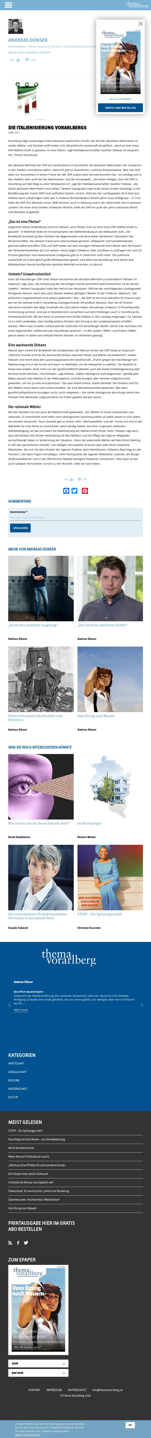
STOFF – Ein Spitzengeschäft (25, 1131)
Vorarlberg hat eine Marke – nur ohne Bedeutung (36, 1139)
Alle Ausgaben (120, 99)
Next (139, 1005)
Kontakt (34, 1390)
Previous (12, 1005)
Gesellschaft (17, 1072)
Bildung (13, 1080)
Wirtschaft (16, 1063)
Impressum (54, 1390)
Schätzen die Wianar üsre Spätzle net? (31, 1182)
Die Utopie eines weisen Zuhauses (28, 1174)
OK (130, 1425)
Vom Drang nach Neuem (22, 1208)
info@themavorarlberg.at (107, 1390)
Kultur (13, 1097)
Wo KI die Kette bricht (21, 1148)
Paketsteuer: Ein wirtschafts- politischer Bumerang (38, 1191)
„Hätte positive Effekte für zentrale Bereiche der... (37, 1165)
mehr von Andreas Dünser (29, 53)
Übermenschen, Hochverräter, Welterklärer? (34, 1199)
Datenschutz (77, 1390)
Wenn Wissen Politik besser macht (28, 1156)
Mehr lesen (21, 1010)
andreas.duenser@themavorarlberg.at (77, 46)
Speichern (20, 528)
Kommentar (19, 512)
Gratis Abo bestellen (120, 108)
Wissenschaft (18, 1089)
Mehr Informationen (28, 1435)
